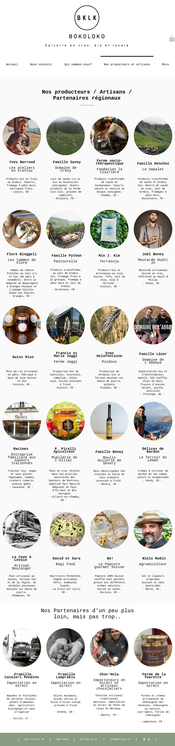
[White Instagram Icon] (148, 739)
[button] (172, 38)
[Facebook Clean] (144, 739)
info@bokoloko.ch (120, 739)
